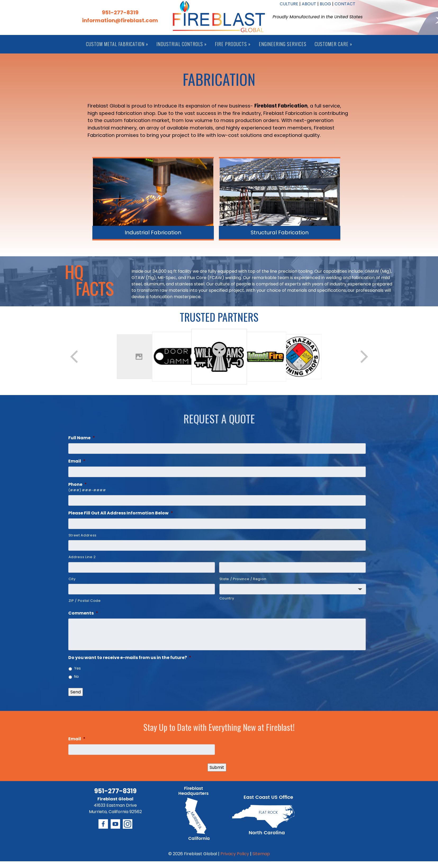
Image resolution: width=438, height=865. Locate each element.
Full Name (81, 438)
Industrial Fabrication (153, 232)
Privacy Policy (234, 854)
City (72, 578)
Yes (77, 668)
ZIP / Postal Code (85, 600)
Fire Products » (233, 44)
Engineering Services (282, 44)
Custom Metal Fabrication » (117, 44)
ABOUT (309, 4)
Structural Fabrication (280, 232)
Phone (77, 484)
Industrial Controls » (181, 44)
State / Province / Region (243, 578)
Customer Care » (333, 44)
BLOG (325, 4)
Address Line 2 (82, 556)
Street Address (83, 535)
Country (226, 598)
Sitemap (261, 854)
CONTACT (345, 4)
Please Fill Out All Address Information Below (120, 513)
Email (76, 461)
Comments (83, 613)
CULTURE (289, 4)
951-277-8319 (120, 12)
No (76, 676)
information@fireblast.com (120, 20)
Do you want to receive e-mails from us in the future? (129, 658)
